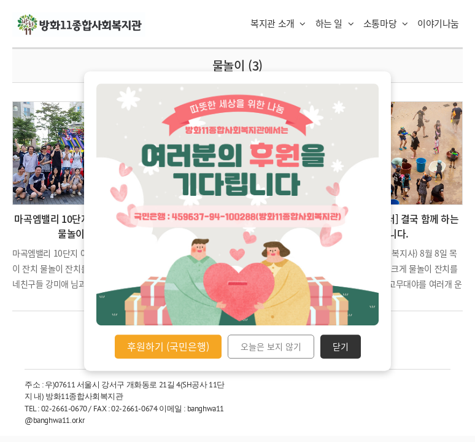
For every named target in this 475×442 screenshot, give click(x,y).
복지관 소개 (278, 23)
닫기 (341, 347)
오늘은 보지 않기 (271, 347)
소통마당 (385, 23)
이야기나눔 (438, 23)
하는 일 (334, 23)
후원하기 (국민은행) (168, 346)
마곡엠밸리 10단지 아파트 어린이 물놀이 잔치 (81, 226)
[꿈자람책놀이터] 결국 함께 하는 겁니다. (394, 226)
